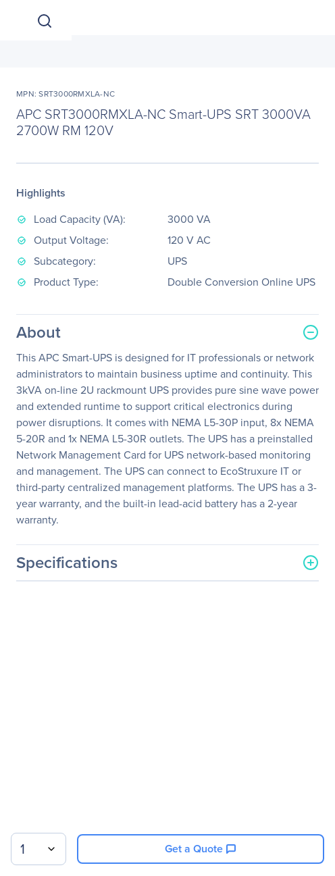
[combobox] (38, 849)
